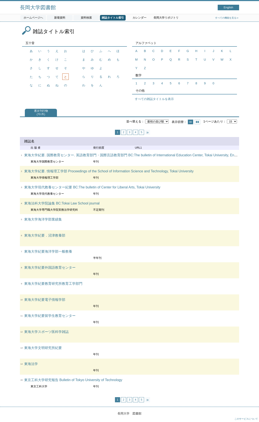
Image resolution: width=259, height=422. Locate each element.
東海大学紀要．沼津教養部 (44, 235)
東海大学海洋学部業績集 (43, 219)
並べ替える (133, 121)
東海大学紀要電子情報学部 (44, 299)
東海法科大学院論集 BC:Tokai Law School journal (62, 203)
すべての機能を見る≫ (227, 17)
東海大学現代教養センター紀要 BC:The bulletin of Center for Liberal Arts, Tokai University (92, 187)
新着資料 (59, 17)
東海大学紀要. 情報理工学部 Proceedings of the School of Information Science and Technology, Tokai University (109, 171)
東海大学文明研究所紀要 (43, 348)
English (228, 7)
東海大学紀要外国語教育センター (50, 267)
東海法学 (31, 364)
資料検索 (86, 17)
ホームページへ (33, 17)
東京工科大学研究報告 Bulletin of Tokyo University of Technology (73, 380)
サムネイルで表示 (197, 121)
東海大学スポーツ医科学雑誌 (46, 332)
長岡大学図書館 (38, 7)
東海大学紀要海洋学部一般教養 (48, 251)
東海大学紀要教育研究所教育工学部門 (53, 283)
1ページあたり (213, 121)
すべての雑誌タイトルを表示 (154, 99)
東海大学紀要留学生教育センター (50, 316)
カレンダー (139, 17)
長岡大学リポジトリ (166, 17)
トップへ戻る (251, 414)
